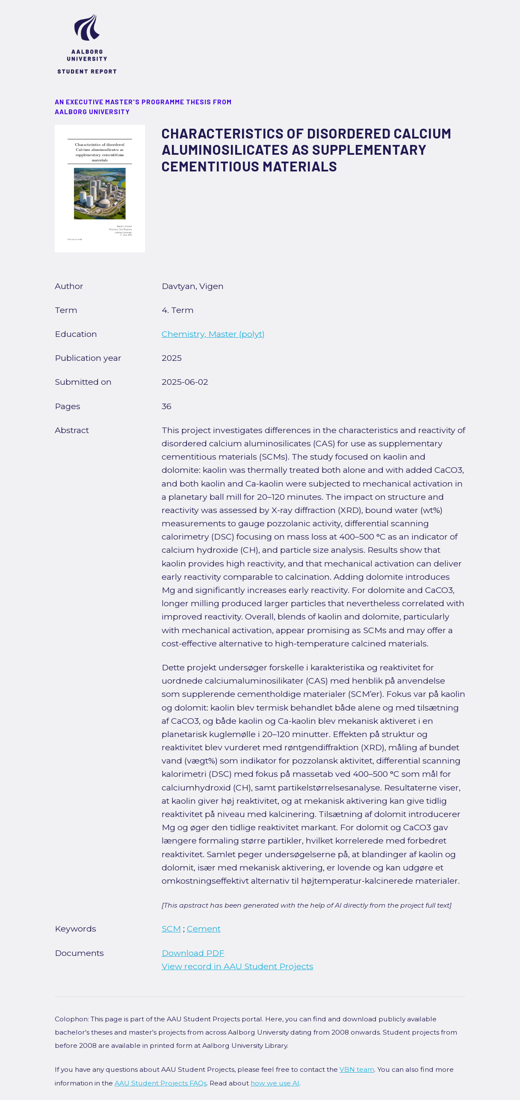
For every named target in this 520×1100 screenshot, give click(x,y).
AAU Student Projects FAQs (161, 1083)
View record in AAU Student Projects (237, 966)
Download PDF (193, 953)
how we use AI (275, 1083)
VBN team (357, 1069)
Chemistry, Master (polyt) (213, 334)
